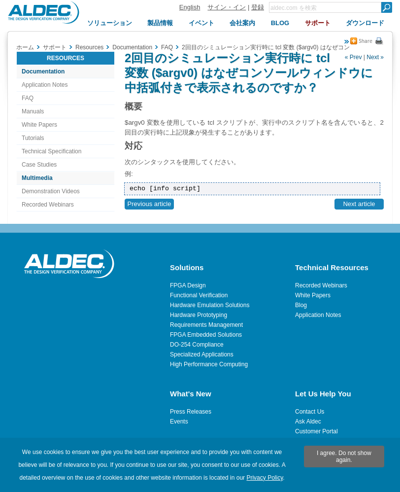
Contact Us (309, 411)
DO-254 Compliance (197, 344)
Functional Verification (199, 295)
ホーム (25, 47)
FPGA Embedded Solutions (206, 334)
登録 (257, 7)
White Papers (39, 124)
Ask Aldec (308, 421)
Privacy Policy (264, 477)
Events (179, 421)
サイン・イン (226, 7)
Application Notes (44, 84)
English (189, 7)
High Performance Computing (209, 364)
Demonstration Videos (51, 191)
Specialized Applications (201, 354)
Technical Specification (51, 151)
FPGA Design (188, 285)
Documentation (43, 71)
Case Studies (39, 164)
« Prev (353, 57)
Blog (301, 305)
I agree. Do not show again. (344, 456)
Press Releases (190, 411)
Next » (375, 57)
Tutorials (33, 138)
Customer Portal (316, 431)
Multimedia (37, 178)
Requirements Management (206, 324)
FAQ (27, 98)
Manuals (33, 111)
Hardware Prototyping (198, 315)
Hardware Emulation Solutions (209, 305)
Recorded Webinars (48, 204)
